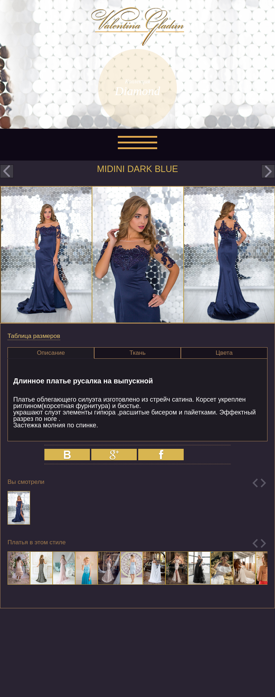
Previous (255, 482)
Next (263, 482)
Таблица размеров (34, 336)
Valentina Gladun (137, 26)
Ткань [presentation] (137, 352)
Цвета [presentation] (224, 352)
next (268, 171)
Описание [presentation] (51, 352)
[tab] (51, 353)
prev (7, 171)
